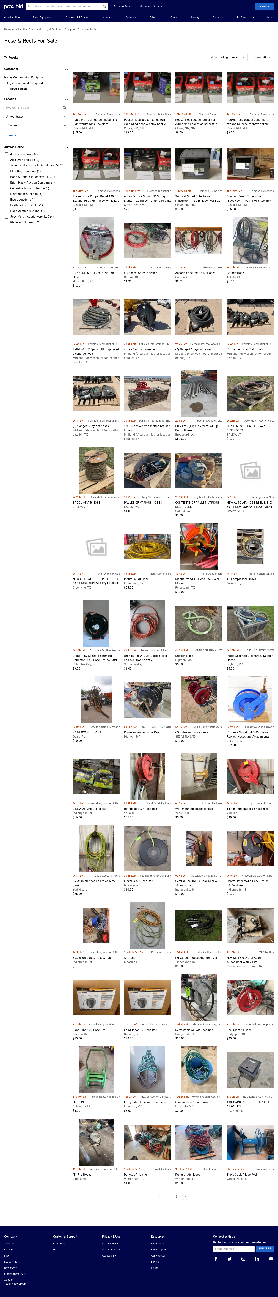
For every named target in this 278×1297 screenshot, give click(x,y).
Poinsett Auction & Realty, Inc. (156, 650)
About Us (9, 1243)
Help (56, 1249)
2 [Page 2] (176, 1196)
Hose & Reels (88, 29)
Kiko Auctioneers (161, 267)
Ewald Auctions (162, 1169)
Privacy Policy (110, 1243)
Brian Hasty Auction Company (106, 1097)
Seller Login (158, 1243)
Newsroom (10, 1267)
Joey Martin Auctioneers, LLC (259, 421)
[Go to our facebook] (215, 1259)
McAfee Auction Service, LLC (156, 1097)
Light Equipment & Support (61, 29)
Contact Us (59, 1243)
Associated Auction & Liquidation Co (105, 1169)
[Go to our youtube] (271, 1259)
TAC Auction (266, 952)
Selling (155, 1267)
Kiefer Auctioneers (160, 573)
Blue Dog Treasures (108, 267)
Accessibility (109, 1255)
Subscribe (265, 1248)
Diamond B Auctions (108, 114)
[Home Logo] (13, 6)
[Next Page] (185, 1197)
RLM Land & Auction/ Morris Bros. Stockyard (258, 1097)
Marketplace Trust (15, 1273)
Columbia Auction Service (105, 650)
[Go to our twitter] (229, 1259)
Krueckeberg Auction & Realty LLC (104, 803)
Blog (7, 1255)
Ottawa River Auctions (260, 267)
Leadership (10, 1261)
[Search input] (63, 6)
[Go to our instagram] (243, 1259)
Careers (8, 1249)
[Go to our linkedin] (257, 1259)
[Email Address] (234, 1249)
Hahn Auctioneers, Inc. (209, 952)
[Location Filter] (32, 107)
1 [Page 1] (170, 1196)
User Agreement (111, 1249)
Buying (155, 1261)
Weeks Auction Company (105, 726)
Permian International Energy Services (104, 344)
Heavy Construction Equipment (22, 29)
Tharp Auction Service (261, 573)
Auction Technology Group (15, 1281)
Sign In (265, 6)
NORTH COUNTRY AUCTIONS (207, 650)
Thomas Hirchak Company (155, 875)
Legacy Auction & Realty (259, 726)
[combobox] (6, 116)
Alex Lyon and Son (263, 497)
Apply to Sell (158, 1255)
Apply (12, 135)
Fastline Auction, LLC (209, 420)
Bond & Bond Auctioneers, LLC (207, 727)
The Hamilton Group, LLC (207, 1024)
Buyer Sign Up (159, 1249)
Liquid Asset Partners (158, 803)
